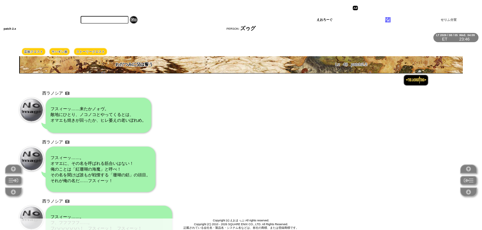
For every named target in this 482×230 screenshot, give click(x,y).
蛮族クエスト (33, 51)
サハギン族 (59, 51)
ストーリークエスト (90, 51)
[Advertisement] (409, 8)
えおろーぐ (325, 19)
